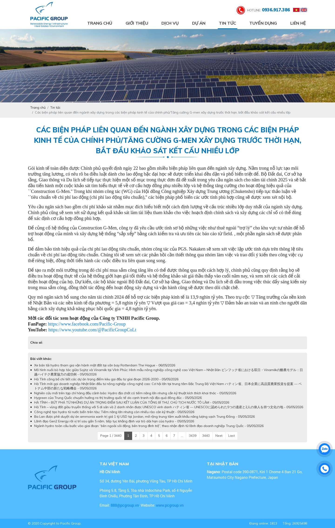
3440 (206, 435)
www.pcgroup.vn (170, 505)
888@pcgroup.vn (125, 505)
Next (218, 435)
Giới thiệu (137, 23)
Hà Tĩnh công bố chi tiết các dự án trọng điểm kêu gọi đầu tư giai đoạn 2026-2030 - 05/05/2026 (106, 379)
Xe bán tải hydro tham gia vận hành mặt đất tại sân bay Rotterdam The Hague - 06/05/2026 (104, 365)
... (182, 435)
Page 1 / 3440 (110, 435)
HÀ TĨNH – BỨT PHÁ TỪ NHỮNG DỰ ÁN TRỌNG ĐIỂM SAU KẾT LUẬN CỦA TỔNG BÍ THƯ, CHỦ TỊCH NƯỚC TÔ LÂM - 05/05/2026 (131, 402)
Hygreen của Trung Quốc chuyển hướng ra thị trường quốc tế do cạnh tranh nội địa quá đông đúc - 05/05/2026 (118, 398)
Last (231, 435)
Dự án (198, 23)
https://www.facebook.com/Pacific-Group (87, 323)
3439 (192, 435)
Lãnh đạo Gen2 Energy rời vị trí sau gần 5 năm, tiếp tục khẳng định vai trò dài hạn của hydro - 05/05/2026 (114, 421)
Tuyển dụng (263, 23)
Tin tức (227, 23)
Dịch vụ (170, 23)
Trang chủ (99, 23)
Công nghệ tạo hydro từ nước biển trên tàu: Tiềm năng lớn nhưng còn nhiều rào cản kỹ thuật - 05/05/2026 (114, 412)
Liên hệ (298, 23)
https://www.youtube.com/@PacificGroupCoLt (92, 329)
